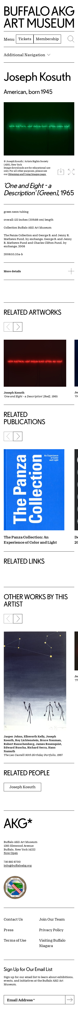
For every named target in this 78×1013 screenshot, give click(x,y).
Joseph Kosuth (37, 76)
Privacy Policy (51, 930)
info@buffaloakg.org (18, 865)
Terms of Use (15, 940)
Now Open (11, 853)
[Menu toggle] (9, 39)
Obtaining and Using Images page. (27, 174)
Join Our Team (52, 919)
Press (8, 930)
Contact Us (13, 919)
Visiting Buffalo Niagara (52, 943)
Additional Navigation (27, 55)
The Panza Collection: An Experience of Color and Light (30, 539)
